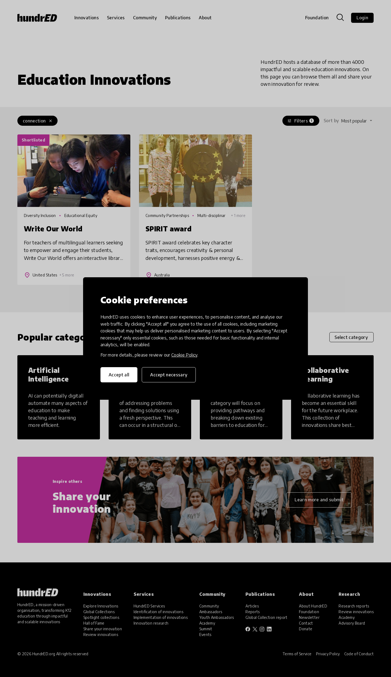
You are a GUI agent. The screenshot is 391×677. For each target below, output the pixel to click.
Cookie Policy (184, 355)
